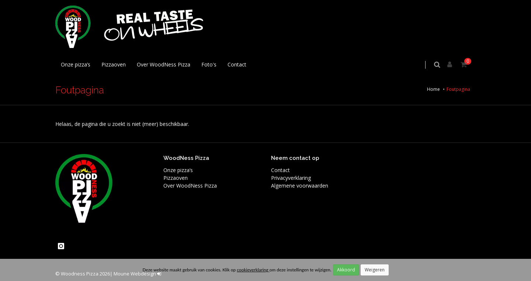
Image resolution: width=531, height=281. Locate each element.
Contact (237, 64)
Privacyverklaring (291, 177)
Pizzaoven (113, 64)
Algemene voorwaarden (299, 185)
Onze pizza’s (75, 64)
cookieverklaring (253, 270)
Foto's (208, 64)
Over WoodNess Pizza (163, 64)
